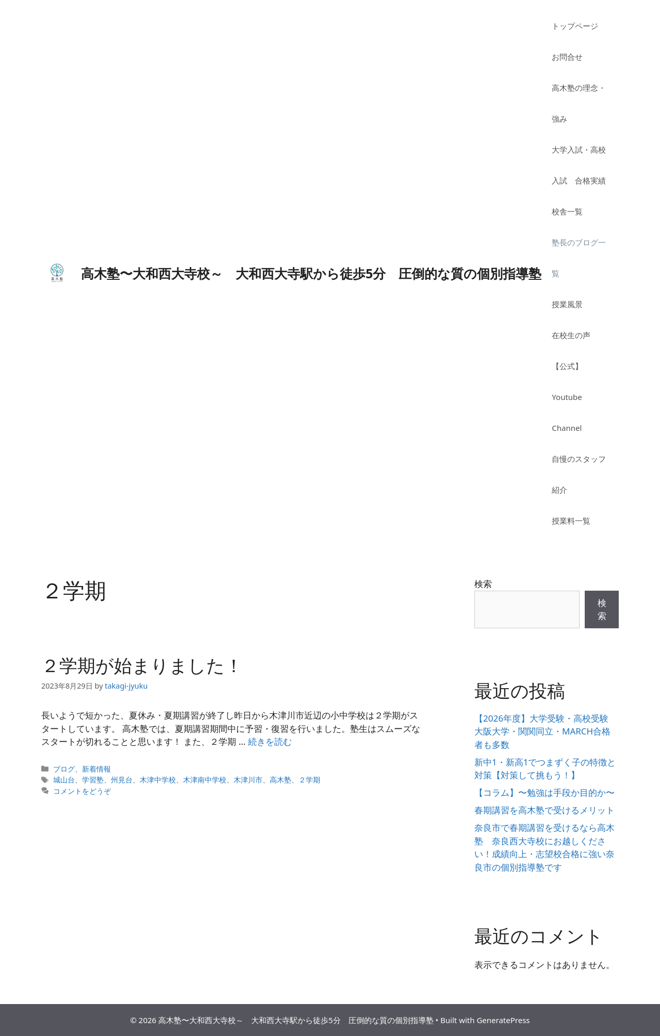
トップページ (575, 26)
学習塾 (93, 779)
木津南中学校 (204, 779)
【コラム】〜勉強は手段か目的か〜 (544, 792)
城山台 (64, 779)
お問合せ (567, 57)
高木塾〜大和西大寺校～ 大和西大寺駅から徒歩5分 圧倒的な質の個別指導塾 (311, 273)
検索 (483, 584)
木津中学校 (158, 779)
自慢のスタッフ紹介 (579, 474)
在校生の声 (571, 335)
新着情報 (96, 769)
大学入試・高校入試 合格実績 (579, 165)
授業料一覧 (571, 520)
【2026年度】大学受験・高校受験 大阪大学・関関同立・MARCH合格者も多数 (545, 731)
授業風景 (567, 304)
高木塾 (280, 779)
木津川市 (248, 779)
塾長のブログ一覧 (579, 257)
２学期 (309, 779)
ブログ (64, 769)
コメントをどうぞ (82, 791)
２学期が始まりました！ (142, 665)
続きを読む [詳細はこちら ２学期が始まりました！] (270, 741)
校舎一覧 (567, 211)
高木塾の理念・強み (579, 103)
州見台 (122, 779)
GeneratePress (503, 1020)
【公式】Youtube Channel (567, 397)
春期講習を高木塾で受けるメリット (544, 810)
